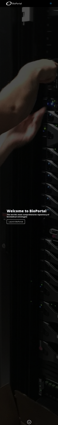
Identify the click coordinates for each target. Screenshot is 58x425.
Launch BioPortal (16, 221)
